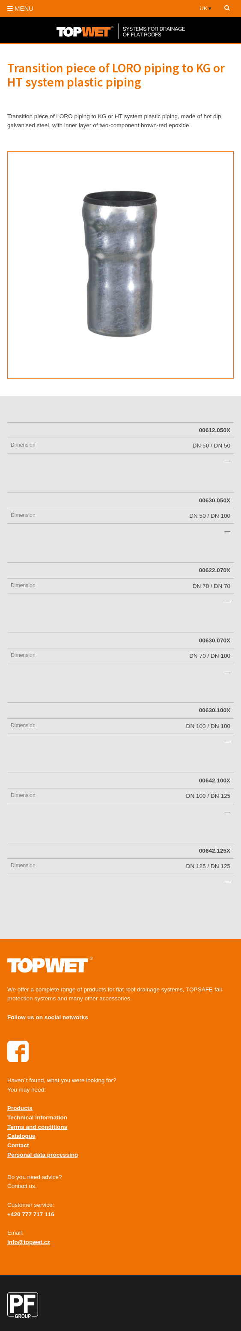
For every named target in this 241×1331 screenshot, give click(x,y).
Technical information (37, 1117)
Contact (18, 1145)
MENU (20, 8)
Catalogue (21, 1136)
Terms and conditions (37, 1127)
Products (20, 1108)
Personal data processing (42, 1155)
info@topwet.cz (28, 1242)
